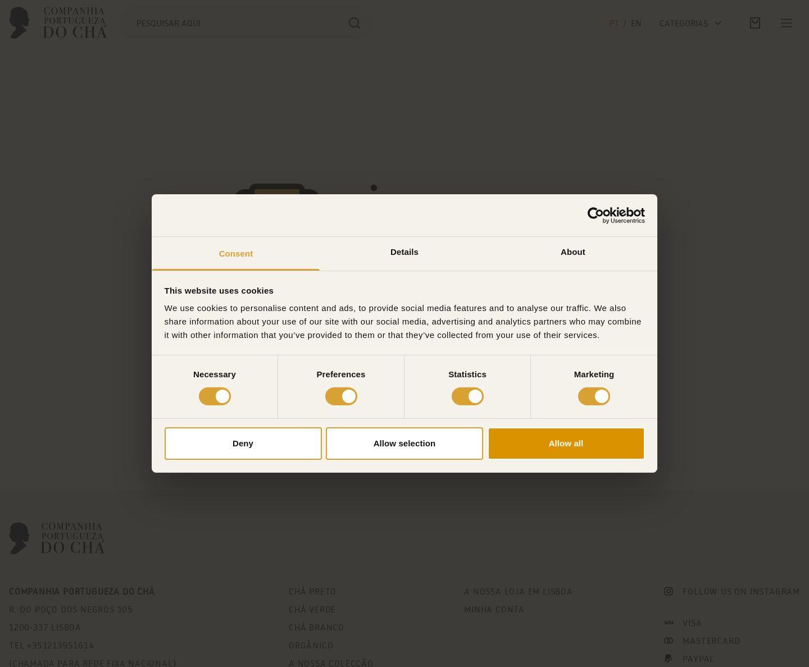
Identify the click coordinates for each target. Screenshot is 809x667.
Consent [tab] (236, 253)
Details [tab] (404, 252)
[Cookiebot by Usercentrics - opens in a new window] (596, 215)
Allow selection (405, 443)
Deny (243, 443)
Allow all (566, 443)
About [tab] (573, 252)
